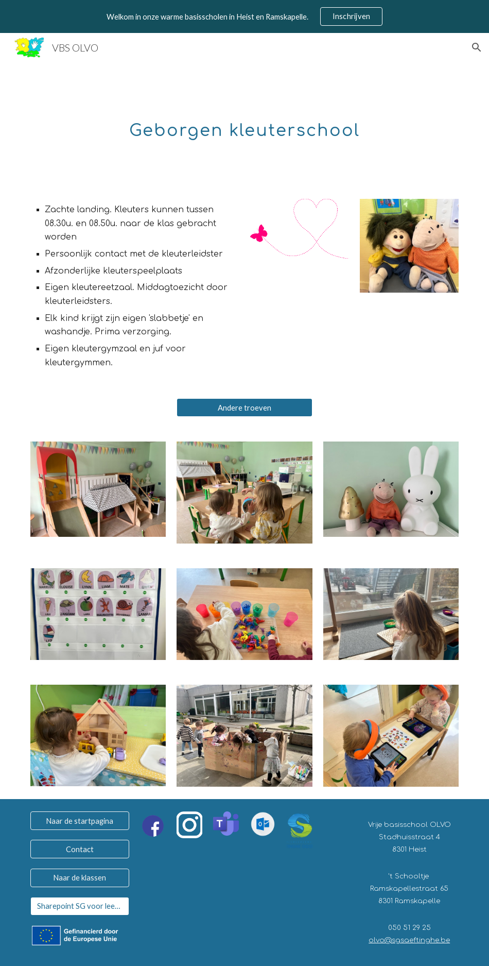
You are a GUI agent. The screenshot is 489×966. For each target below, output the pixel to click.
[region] (244, 16)
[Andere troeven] (244, 407)
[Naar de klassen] (80, 877)
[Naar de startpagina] (80, 821)
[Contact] (80, 849)
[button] (476, 47)
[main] (244, 124)
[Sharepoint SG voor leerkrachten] (80, 906)
